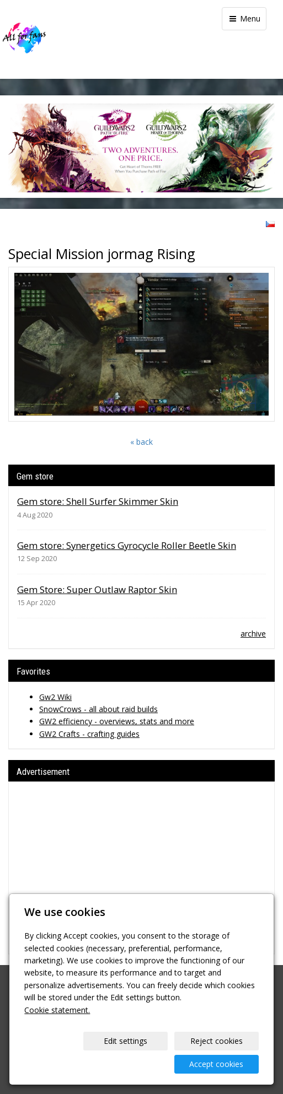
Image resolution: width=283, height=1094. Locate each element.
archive (253, 633)
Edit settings (125, 1041)
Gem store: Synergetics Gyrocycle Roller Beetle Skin (126, 545)
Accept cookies (216, 1064)
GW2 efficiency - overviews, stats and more (116, 721)
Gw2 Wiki (55, 697)
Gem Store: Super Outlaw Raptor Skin (97, 589)
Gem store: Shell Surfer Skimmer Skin (97, 501)
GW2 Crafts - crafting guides (89, 734)
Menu (244, 18)
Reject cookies (216, 1041)
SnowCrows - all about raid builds (98, 709)
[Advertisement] (141, 868)
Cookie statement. (57, 1010)
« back (141, 441)
